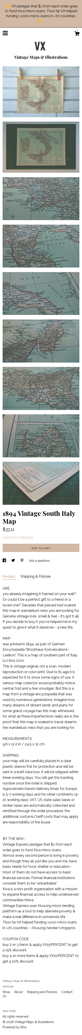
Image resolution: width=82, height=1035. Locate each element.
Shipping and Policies (42, 992)
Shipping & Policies (36, 576)
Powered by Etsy (15, 1027)
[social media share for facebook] (5, 560)
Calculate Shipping (18, 537)
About (19, 992)
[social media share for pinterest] (22, 560)
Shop (7, 992)
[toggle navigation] (5, 33)
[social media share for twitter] (13, 560)
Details (9, 576)
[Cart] (77, 34)
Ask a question (39, 560)
